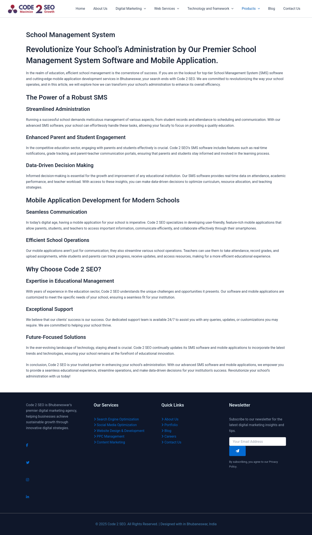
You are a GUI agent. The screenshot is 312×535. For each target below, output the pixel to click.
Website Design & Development (119, 431)
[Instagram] (27, 480)
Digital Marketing (138, 8)
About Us (109, 9)
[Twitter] (27, 463)
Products (254, 8)
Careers (168, 436)
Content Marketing (109, 442)
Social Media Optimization (115, 425)
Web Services (172, 8)
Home (90, 9)
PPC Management (109, 436)
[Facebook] (27, 445)
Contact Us (292, 9)
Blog (273, 9)
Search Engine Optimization (116, 419)
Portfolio (169, 425)
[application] (151, 8)
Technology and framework (215, 8)
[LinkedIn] (27, 497)
